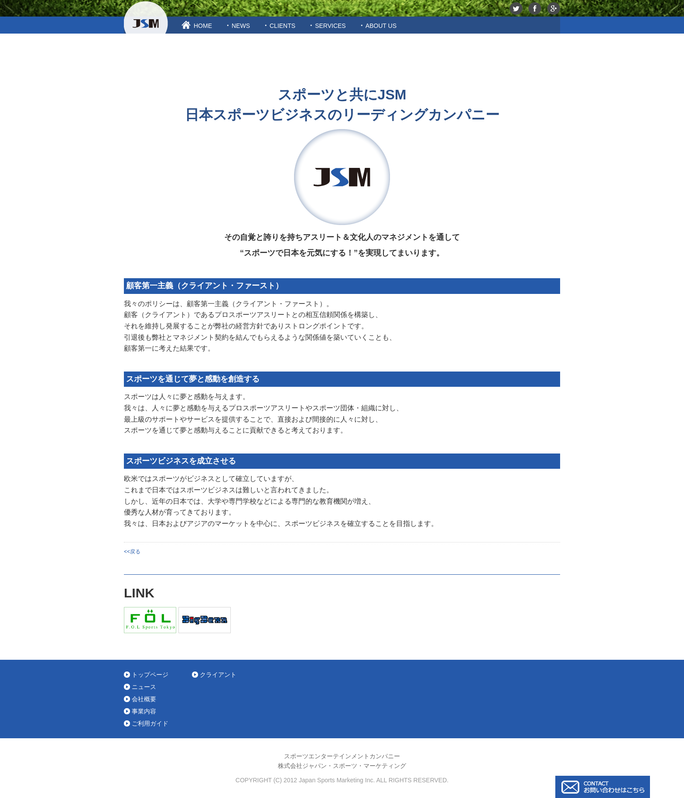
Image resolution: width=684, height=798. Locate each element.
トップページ (150, 674)
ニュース (144, 686)
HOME (203, 25)
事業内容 (144, 711)
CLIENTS (282, 25)
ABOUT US (381, 25)
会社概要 (144, 699)
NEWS (241, 25)
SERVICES (330, 25)
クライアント (218, 674)
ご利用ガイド (150, 723)
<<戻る (132, 552)
